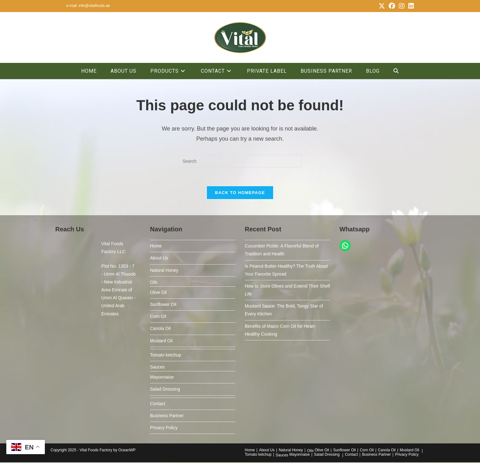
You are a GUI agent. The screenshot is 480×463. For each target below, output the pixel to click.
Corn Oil (158, 317)
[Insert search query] (240, 161)
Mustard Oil (161, 341)
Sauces (157, 367)
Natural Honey (164, 270)
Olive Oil (158, 292)
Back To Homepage (240, 193)
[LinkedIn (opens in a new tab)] (410, 6)
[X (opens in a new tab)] (382, 6)
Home (156, 246)
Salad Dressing (165, 390)
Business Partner (167, 416)
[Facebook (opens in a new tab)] (392, 6)
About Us (159, 258)
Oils (154, 282)
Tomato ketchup (165, 355)
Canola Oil (160, 329)
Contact (157, 404)
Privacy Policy (163, 428)
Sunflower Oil (163, 305)
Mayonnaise (162, 377)
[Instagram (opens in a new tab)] (401, 6)
